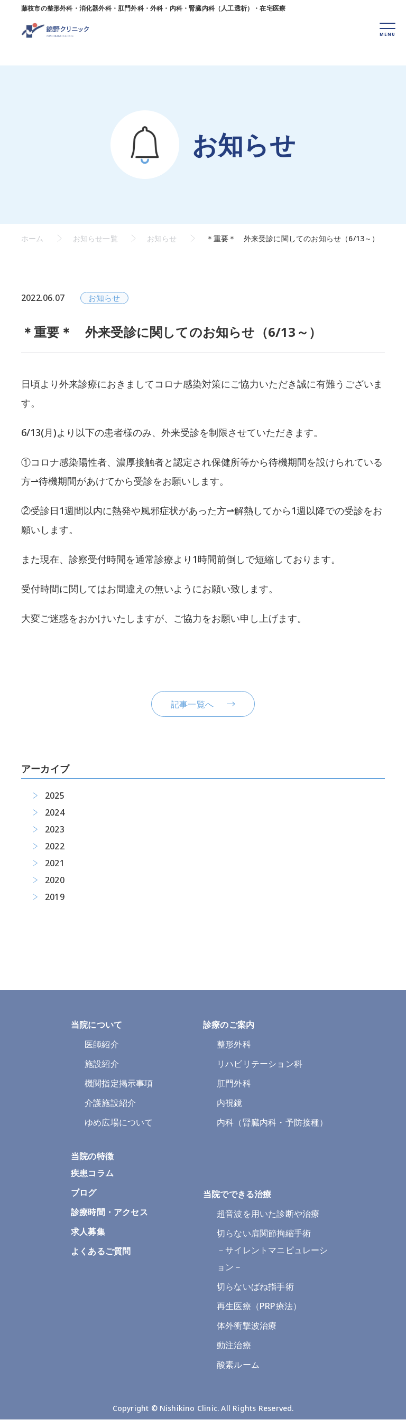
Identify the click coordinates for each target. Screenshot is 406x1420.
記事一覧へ (192, 704)
